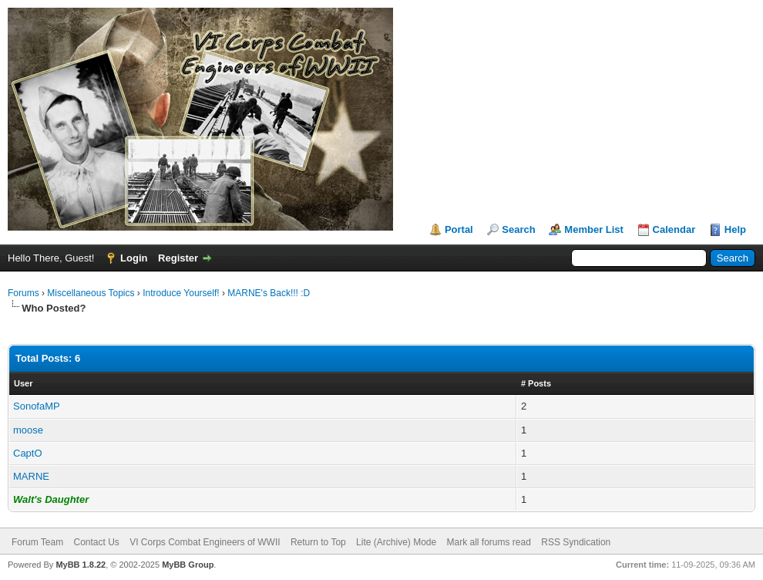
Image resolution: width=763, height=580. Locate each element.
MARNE (31, 476)
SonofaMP (36, 406)
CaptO (27, 453)
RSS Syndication (575, 542)
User (23, 383)
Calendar (674, 229)
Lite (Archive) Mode (396, 542)
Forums (23, 293)
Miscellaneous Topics (90, 293)
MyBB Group (187, 564)
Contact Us (96, 542)
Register (178, 258)
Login (133, 258)
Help (735, 229)
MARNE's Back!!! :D (268, 293)
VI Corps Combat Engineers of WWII (204, 542)
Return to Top (318, 542)
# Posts (536, 383)
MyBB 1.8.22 (80, 564)
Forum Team (37, 542)
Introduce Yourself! (181, 293)
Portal (459, 229)
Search (518, 229)
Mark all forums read (489, 542)
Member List (594, 229)
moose (28, 430)
